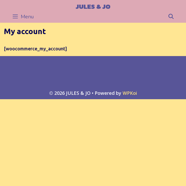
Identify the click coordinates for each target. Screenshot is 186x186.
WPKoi (130, 93)
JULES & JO (93, 6)
